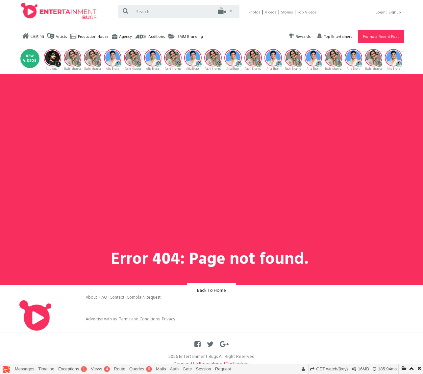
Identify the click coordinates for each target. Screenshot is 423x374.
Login (381, 12)
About (91, 298)
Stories (287, 12)
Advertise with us (101, 320)
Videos (271, 12)
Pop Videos (307, 12)
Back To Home (211, 291)
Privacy (168, 320)
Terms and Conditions (139, 320)
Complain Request (144, 298)
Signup (394, 12)
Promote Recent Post (381, 37)
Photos (254, 12)
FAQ (103, 298)
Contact (117, 298)
